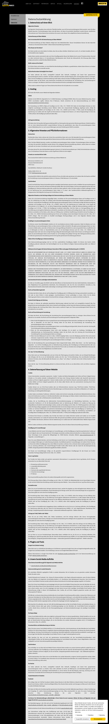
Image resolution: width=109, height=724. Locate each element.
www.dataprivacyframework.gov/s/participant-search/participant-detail (47, 719)
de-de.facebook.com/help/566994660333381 (71, 705)
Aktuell (59, 4)
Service (53, 4)
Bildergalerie (68, 4)
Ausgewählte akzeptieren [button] (82, 719)
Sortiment (36, 4)
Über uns (28, 4)
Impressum (14, 19)
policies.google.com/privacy (39, 555)
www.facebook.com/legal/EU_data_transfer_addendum (43, 705)
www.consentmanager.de (86, 435)
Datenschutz (14, 23)
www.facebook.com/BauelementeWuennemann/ (43, 566)
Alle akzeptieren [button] (98, 719)
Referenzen (45, 4)
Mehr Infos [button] (78, 712)
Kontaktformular (15, 16)
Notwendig (78, 715)
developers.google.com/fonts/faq (66, 554)
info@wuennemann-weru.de (39, 173)
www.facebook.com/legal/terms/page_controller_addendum (44, 695)
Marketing (101, 715)
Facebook (84, 4)
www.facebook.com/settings (45, 700)
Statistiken (90, 715)
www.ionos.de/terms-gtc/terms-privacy (38, 103)
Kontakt (76, 4)
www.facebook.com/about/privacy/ (70, 708)
